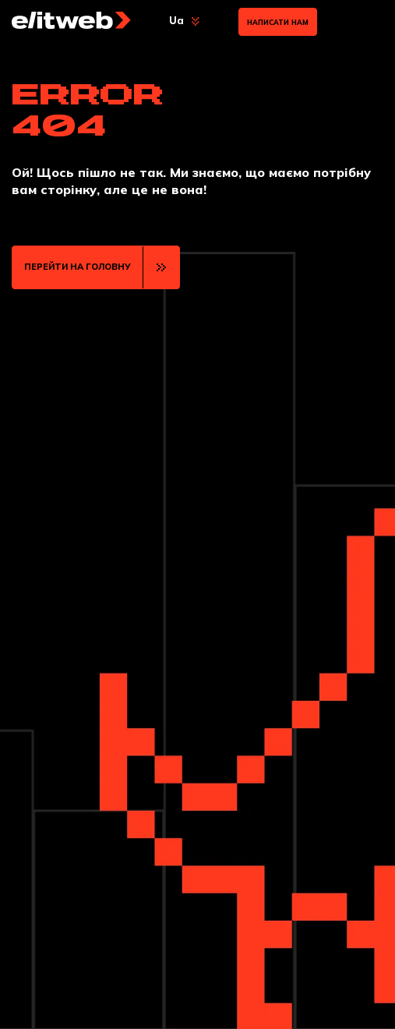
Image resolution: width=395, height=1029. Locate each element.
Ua (176, 20)
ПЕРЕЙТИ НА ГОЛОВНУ (77, 266)
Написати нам (278, 22)
